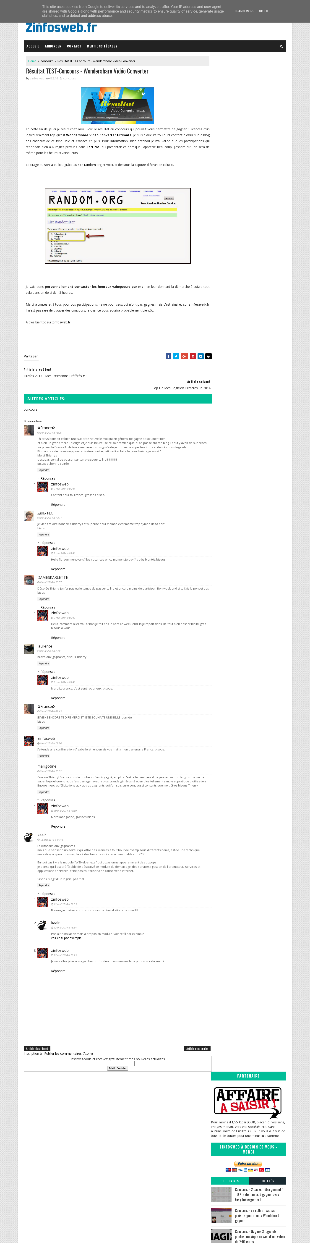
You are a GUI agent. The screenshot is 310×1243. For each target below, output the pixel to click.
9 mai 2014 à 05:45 (65, 475)
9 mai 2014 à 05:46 (65, 540)
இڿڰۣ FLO (46, 499)
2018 (219, 385)
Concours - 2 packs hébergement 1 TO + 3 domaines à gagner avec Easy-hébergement (259, 177)
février (224, 484)
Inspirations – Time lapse (179, 1148)
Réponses (48, 465)
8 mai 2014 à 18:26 (51, 419)
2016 (219, 395)
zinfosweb (60, 470)
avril (223, 475)
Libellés (267, 163)
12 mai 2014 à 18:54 (65, 918)
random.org (93, 163)
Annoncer (53, 44)
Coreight (168, 1174)
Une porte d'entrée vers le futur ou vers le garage (249, 442)
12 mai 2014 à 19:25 (65, 946)
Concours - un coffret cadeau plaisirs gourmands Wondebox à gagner (257, 198)
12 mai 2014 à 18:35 (65, 895)
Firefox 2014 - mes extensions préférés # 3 (250, 457)
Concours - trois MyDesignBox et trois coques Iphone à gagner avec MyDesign (259, 260)
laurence (45, 632)
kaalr (42, 825)
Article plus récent (37, 1039)
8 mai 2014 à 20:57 (51, 569)
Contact (74, 44)
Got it (264, 11)
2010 (219, 507)
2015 (219, 399)
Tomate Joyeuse (173, 1170)
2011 (219, 503)
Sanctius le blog (174, 1161)
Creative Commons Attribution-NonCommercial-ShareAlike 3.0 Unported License (252, 1158)
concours (47, 59)
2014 (219, 404)
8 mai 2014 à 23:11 (51, 638)
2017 (219, 390)
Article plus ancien (188, 1039)
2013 (219, 493)
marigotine (47, 753)
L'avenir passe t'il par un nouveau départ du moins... (251, 451)
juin (222, 422)
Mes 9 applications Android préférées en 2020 (254, 238)
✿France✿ (46, 414)
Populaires (230, 163)
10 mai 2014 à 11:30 (65, 801)
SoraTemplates (47, 1235)
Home (33, 59)
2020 (219, 376)
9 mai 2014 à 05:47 (65, 604)
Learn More (244, 11)
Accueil (33, 44)
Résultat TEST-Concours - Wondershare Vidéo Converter (248, 464)
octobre (225, 413)
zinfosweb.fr (62, 321)
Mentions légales (102, 44)
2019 (219, 381)
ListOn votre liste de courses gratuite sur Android (249, 434)
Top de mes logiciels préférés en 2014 (247, 470)
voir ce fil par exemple (66, 929)
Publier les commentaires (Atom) (68, 1044)
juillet (223, 418)
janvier (224, 489)
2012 (219, 498)
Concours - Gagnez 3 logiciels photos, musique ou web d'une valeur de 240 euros (260, 219)
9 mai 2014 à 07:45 (51, 698)
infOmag (168, 1166)
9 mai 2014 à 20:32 (51, 758)
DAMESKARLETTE (53, 564)
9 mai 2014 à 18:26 (51, 730)
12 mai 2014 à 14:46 (51, 830)
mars (223, 479)
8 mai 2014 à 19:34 (51, 504)
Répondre (44, 457)
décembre (227, 408)
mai (222, 427)
